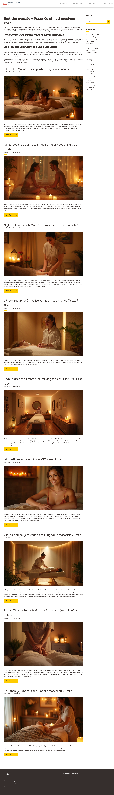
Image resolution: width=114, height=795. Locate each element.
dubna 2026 (90, 65)
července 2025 (90, 85)
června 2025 (90, 87)
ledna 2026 (90, 71)
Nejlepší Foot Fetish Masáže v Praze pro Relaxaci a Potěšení (43, 225)
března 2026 (90, 67)
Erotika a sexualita (92, 46)
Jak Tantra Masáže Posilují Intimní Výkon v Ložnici (36, 69)
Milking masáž (65, 3)
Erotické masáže (78, 3)
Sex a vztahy (90, 41)
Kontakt (6, 790)
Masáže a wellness (92, 48)
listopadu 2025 (91, 76)
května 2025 (90, 89)
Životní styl (90, 43)
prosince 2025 (90, 74)
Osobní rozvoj (90, 50)
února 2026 (90, 69)
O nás (5, 778)
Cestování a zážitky (92, 52)
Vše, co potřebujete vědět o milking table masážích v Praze (42, 535)
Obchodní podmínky (9, 781)
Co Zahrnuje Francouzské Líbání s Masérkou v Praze (38, 691)
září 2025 (89, 80)
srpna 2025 (90, 82)
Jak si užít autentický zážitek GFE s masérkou (33, 459)
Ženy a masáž (92, 3)
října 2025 (89, 78)
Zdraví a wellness (92, 35)
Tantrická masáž (106, 3)
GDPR (5, 787)
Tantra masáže (91, 39)
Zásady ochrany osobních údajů (13, 784)
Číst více (8, 135)
